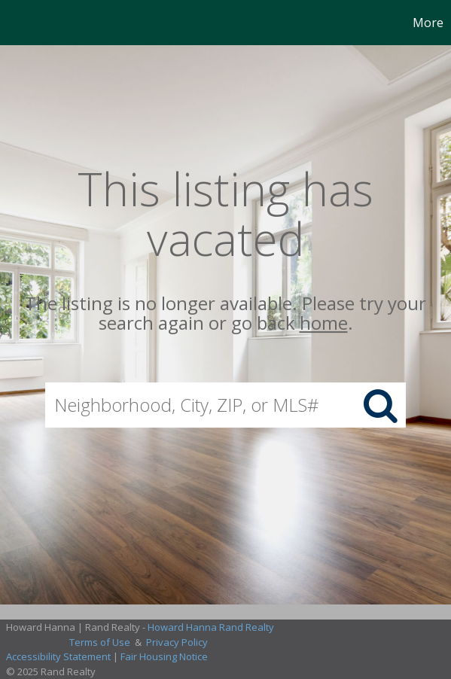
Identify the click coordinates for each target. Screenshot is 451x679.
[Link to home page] (13, 22)
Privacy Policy (177, 642)
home (324, 323)
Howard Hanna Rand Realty (211, 627)
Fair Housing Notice (164, 656)
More (428, 22)
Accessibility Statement (58, 656)
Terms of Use (99, 642)
